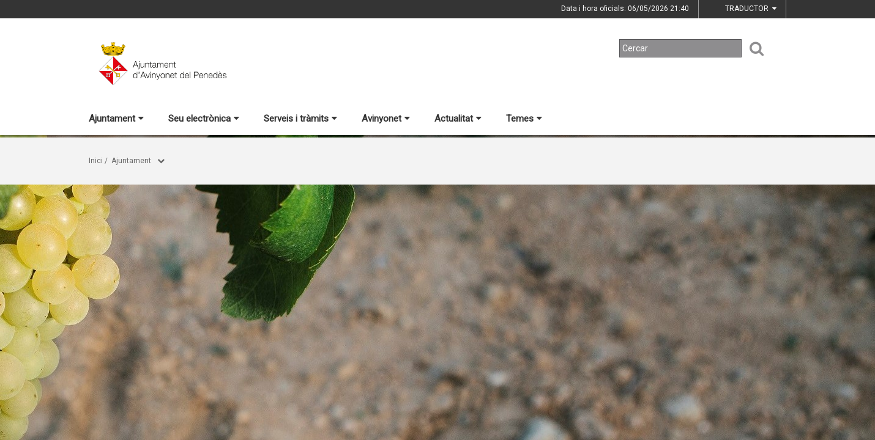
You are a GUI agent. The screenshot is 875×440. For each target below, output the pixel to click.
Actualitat (458, 118)
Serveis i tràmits (300, 118)
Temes (524, 118)
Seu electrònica (203, 118)
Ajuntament (116, 118)
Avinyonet (386, 118)
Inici (96, 160)
